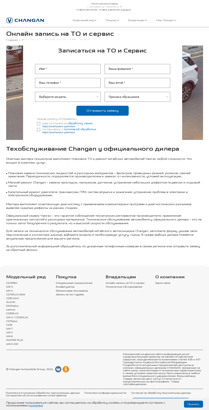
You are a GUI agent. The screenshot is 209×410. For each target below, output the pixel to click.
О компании (170, 277)
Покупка (112, 20)
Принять (193, 404)
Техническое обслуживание (124, 287)
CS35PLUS (12, 313)
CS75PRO (11, 283)
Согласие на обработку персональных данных (159, 393)
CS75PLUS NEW (15, 295)
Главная (12, 40)
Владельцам (137, 20)
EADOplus (12, 306)
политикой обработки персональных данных (69, 131)
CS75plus (11, 321)
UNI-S (9, 287)
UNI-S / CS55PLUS (17, 317)
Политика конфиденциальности (104, 393)
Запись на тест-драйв (70, 295)
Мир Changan (166, 20)
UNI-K (9, 336)
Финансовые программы (72, 291)
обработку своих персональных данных (67, 125)
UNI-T (9, 329)
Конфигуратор (65, 287)
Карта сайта (162, 283)
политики (36, 405)
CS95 (9, 325)
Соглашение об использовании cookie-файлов (36, 395)
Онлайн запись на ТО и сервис (125, 283)
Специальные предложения (73, 283)
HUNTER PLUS (14, 340)
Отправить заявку (103, 110)
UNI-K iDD (12, 344)
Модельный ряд (84, 20)
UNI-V (9, 291)
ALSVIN (10, 302)
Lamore (11, 310)
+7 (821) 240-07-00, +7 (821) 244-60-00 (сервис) (103, 10)
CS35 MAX (12, 298)
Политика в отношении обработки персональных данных (42, 393)
